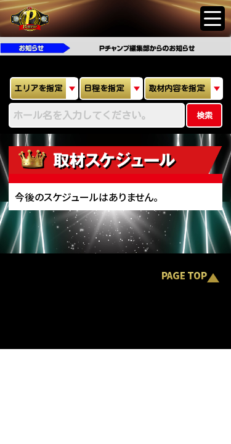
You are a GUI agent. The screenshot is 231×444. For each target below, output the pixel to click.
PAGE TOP (184, 276)
